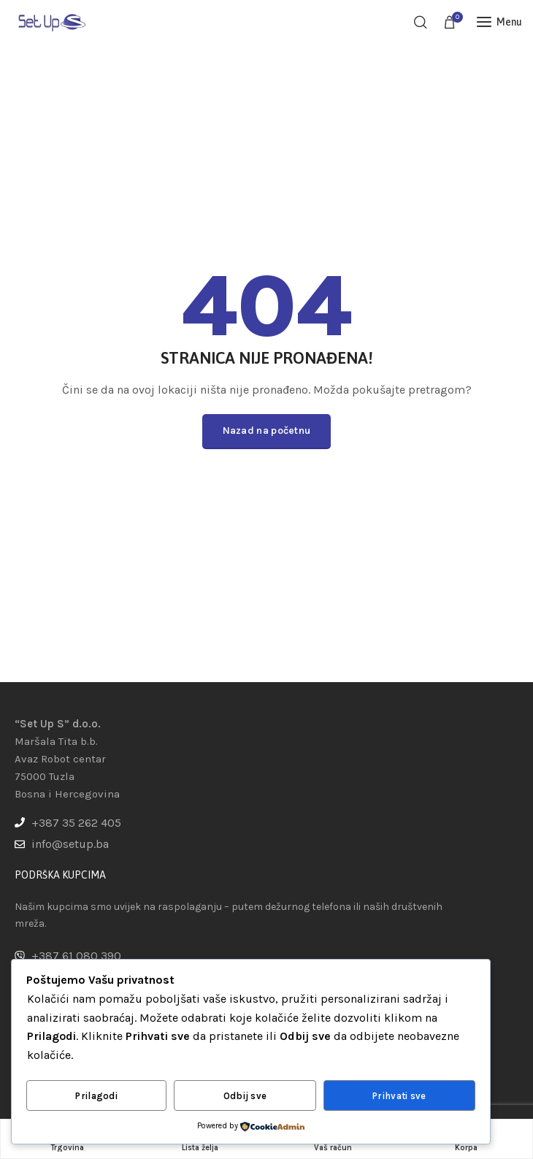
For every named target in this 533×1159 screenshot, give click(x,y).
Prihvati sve (399, 1095)
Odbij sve (245, 1095)
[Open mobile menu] (499, 22)
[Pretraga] (420, 22)
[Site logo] (51, 21)
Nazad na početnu (267, 430)
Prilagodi (96, 1095)
